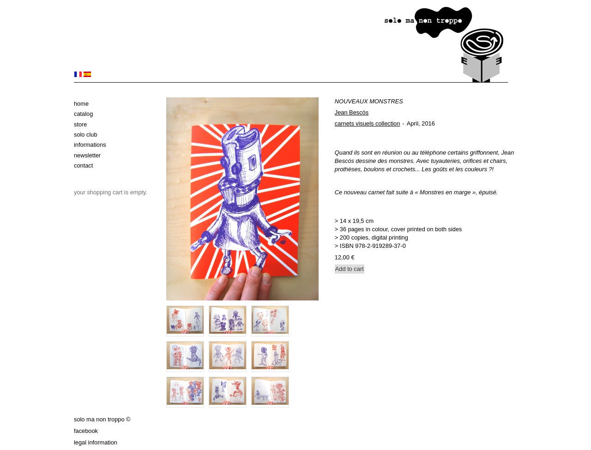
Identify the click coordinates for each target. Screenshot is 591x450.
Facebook (86, 430)
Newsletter (87, 155)
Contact (83, 165)
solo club (85, 134)
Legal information (95, 442)
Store (80, 124)
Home (81, 103)
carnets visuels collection (367, 123)
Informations (90, 144)
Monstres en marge (446, 192)
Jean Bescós (351, 112)
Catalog (83, 113)
